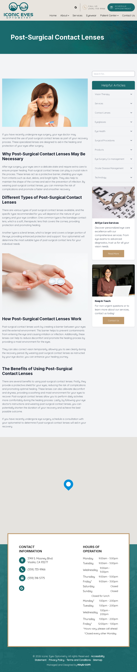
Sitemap (97, 660)
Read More (113, 253)
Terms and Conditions (78, 660)
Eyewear (91, 15)
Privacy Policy (56, 660)
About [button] (64, 15)
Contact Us (128, 15)
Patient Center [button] (109, 15)
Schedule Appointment (123, 7)
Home (53, 15)
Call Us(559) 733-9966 (96, 7)
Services (77, 15)
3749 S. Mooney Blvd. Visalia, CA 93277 (40, 560)
